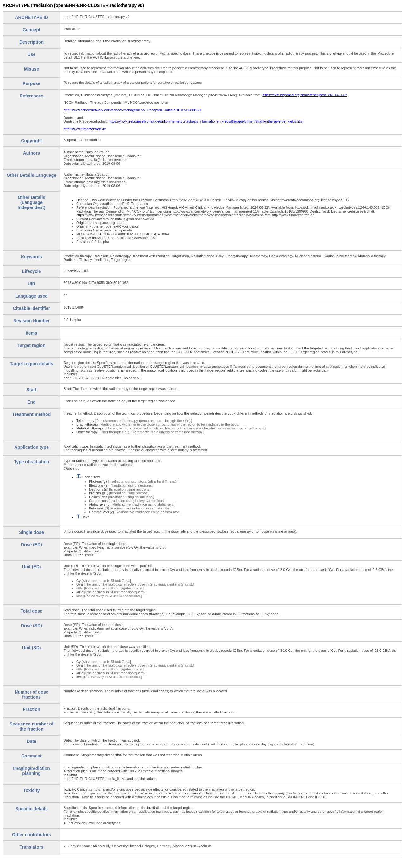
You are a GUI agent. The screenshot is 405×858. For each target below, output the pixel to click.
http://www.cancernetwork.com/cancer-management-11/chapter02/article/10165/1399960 (132, 110)
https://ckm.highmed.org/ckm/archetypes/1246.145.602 (304, 95)
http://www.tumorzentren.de (85, 129)
